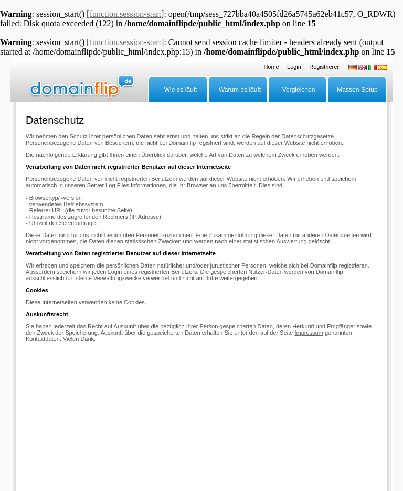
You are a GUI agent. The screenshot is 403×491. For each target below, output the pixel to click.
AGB (235, 426)
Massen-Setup (357, 89)
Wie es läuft (180, 89)
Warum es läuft (240, 89)
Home (271, 66)
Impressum (308, 332)
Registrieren (324, 66)
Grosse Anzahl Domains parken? (112, 426)
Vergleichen (298, 89)
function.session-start (125, 13)
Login (294, 66)
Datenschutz (209, 426)
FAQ (31, 426)
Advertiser (55, 426)
